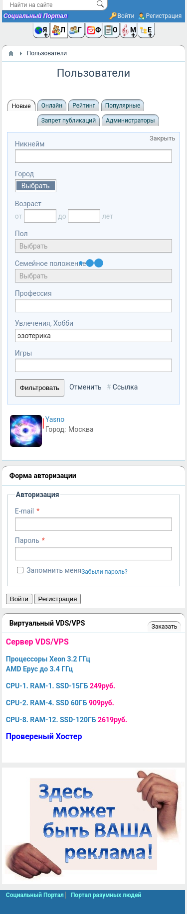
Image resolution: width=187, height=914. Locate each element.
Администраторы (130, 120)
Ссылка (125, 387)
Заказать (164, 626)
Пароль (27, 540)
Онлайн (52, 105)
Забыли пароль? (104, 571)
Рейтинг (83, 105)
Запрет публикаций (68, 120)
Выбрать (35, 186)
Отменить (85, 387)
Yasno (54, 419)
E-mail (24, 511)
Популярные (123, 105)
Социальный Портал (35, 15)
